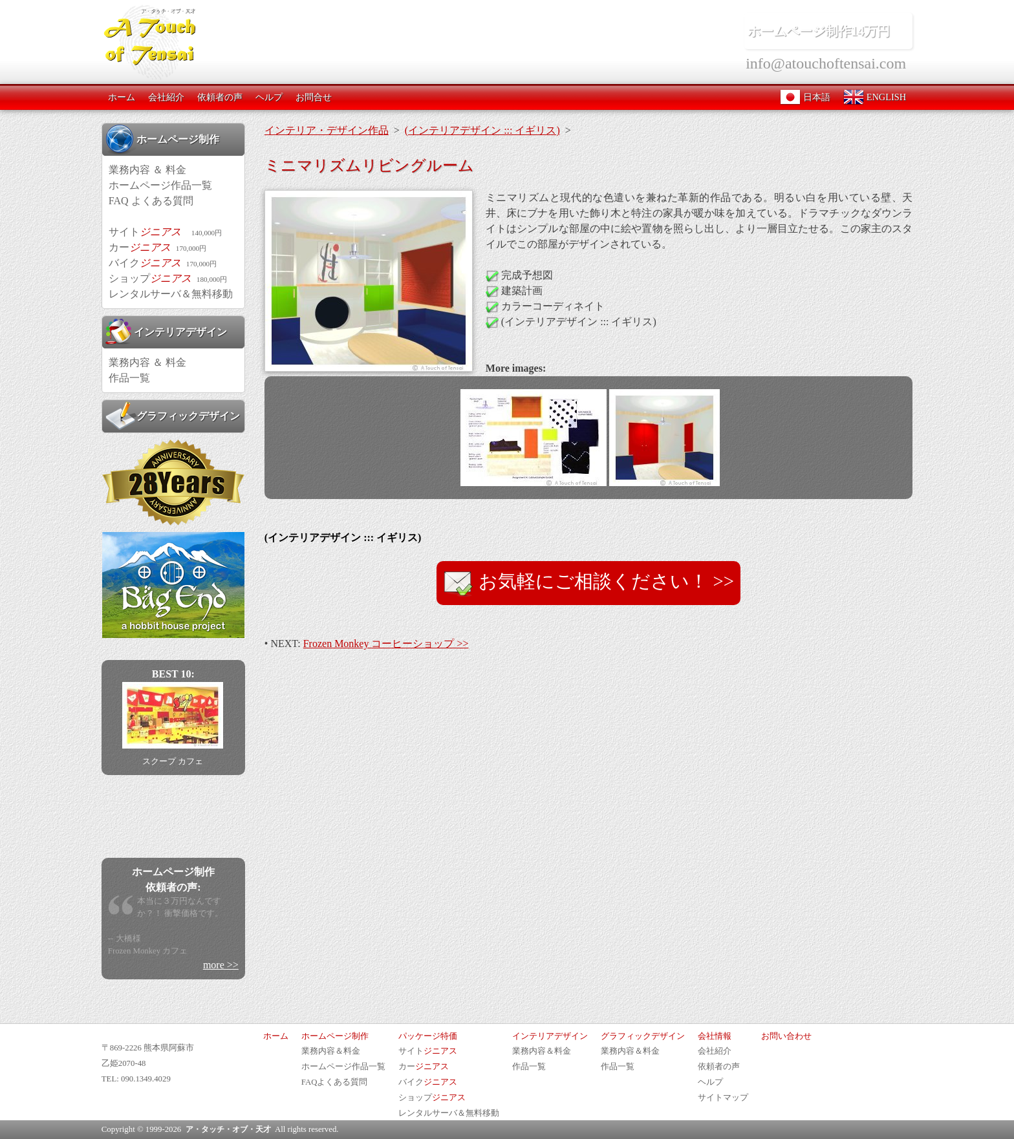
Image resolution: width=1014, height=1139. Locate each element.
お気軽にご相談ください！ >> (588, 583)
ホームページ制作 (162, 138)
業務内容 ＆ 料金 (147, 169)
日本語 (805, 97)
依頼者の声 (220, 97)
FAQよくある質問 (334, 1082)
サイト (165, 231)
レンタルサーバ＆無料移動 (171, 293)
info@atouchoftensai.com (826, 63)
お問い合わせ (786, 1036)
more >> (221, 964)
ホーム (121, 97)
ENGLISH (874, 97)
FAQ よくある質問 (151, 200)
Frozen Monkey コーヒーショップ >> (386, 643)
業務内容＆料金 (330, 1051)
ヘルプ (269, 97)
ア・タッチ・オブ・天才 (228, 1129)
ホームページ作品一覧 (160, 185)
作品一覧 (129, 377)
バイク (163, 262)
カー (157, 247)
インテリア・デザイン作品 (326, 130)
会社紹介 (166, 97)
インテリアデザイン (166, 331)
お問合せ (314, 97)
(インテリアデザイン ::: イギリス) (482, 130)
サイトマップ (723, 1097)
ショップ (168, 278)
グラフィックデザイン (172, 415)
